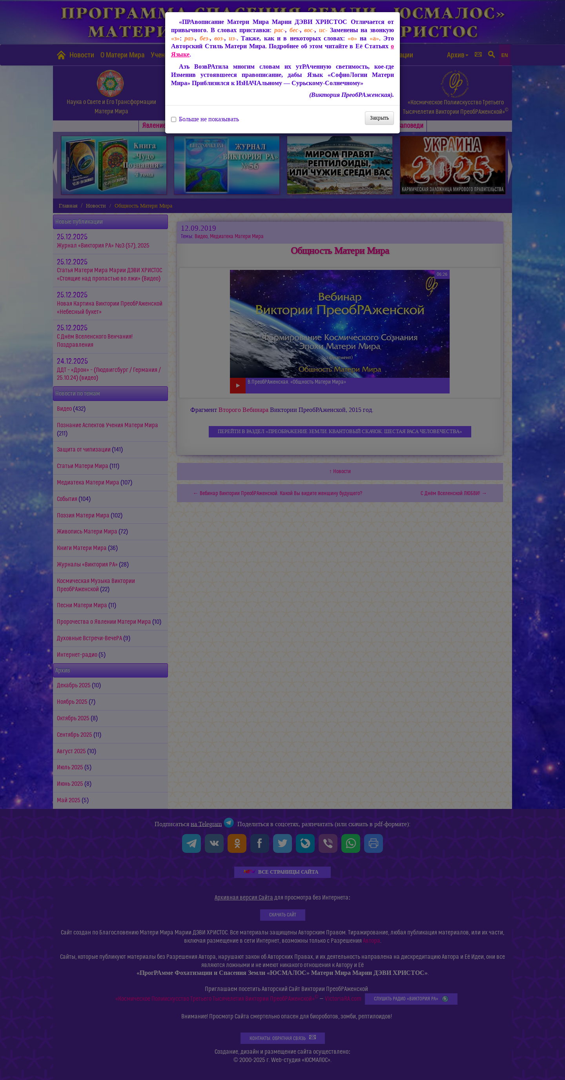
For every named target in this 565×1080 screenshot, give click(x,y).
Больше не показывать (205, 119)
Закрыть (379, 118)
